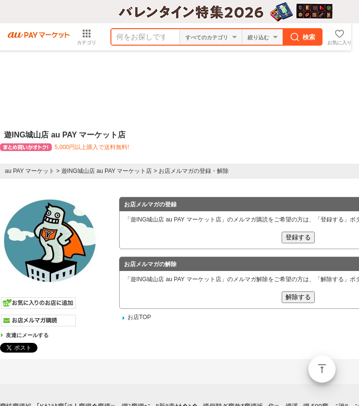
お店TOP (139, 317)
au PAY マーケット (29, 171)
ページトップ (322, 369)
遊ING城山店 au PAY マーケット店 (106, 171)
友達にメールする (27, 335)
